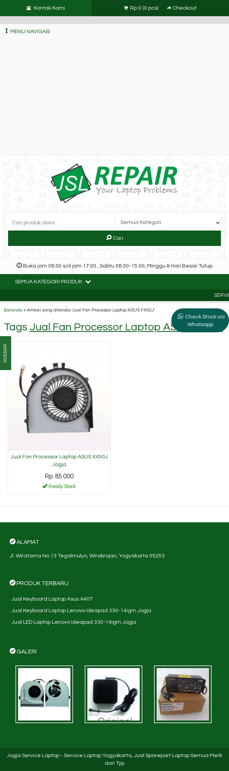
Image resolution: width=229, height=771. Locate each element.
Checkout (182, 8)
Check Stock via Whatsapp (205, 320)
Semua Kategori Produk (53, 281)
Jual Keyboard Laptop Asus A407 (52, 599)
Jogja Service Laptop (33, 755)
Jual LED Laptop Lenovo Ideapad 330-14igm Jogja (74, 622)
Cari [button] (114, 238)
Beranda (13, 310)
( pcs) (141, 8)
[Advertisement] (114, 97)
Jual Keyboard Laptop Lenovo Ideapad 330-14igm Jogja (81, 610)
